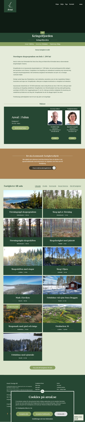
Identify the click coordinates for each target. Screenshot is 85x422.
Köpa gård (37, 387)
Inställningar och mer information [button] (42, 419)
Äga (66, 4)
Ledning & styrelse (61, 387)
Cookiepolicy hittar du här (25, 408)
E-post (55, 138)
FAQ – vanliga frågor (61, 389)
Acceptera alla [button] (23, 414)
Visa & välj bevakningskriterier (44, 168)
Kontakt (71, 4)
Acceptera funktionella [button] (43, 414)
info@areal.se (10, 399)
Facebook (7, 414)
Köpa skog (37, 385)
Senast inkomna (63, 186)
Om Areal (59, 385)
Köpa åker (37, 389)
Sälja (62, 4)
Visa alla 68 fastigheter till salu (42, 368)
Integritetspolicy (10, 404)
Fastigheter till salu (39, 383)
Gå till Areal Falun (20, 128)
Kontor (58, 383)
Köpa (57, 4)
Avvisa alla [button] (61, 414)
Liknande (38, 186)
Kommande (52, 186)
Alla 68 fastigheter (75, 186)
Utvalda (44, 186)
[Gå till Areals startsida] (10, 6)
